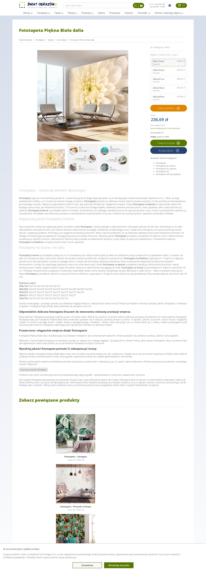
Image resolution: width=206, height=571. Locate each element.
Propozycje (114, 13)
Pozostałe (143, 13)
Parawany (86, 13)
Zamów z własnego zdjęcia (167, 13)
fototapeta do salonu (166, 166)
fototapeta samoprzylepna (168, 175)
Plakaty (71, 13)
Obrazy (26, 13)
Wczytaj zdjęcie (166, 151)
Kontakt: (157, 5)
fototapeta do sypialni (166, 169)
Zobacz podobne (166, 108)
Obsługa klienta (28, 537)
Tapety (57, 13)
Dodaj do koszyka (169, 143)
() (181, 5)
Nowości (129, 13)
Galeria (101, 13)
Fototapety (42, 13)
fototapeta (161, 163)
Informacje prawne (57, 537)
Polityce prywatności (15, 557)
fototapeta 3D (162, 172)
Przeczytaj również (88, 537)
